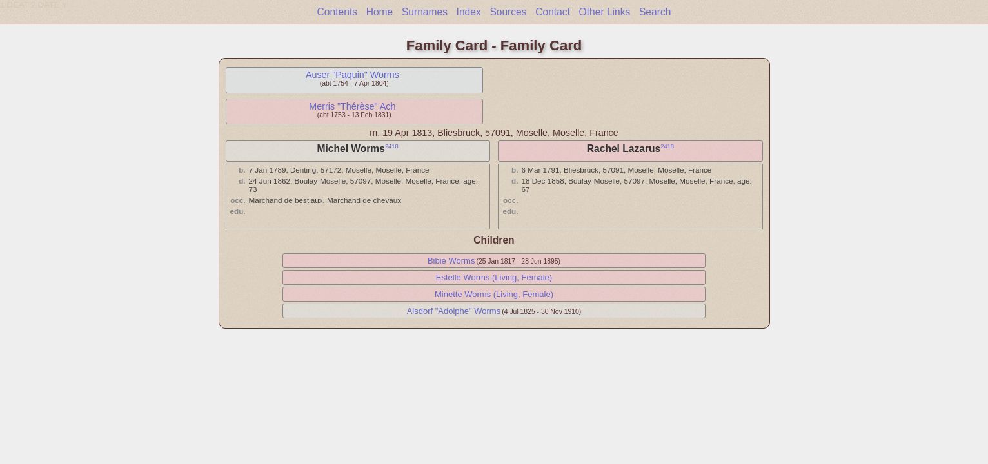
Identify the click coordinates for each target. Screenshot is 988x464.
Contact (552, 11)
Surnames (425, 11)
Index (469, 11)
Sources (507, 11)
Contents (337, 11)
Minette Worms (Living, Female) (494, 294)
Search (655, 11)
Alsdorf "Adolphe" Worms (454, 311)
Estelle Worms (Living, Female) (494, 277)
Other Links (605, 11)
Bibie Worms (451, 261)
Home (379, 11)
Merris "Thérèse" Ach (352, 106)
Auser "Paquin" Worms (352, 75)
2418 (392, 146)
